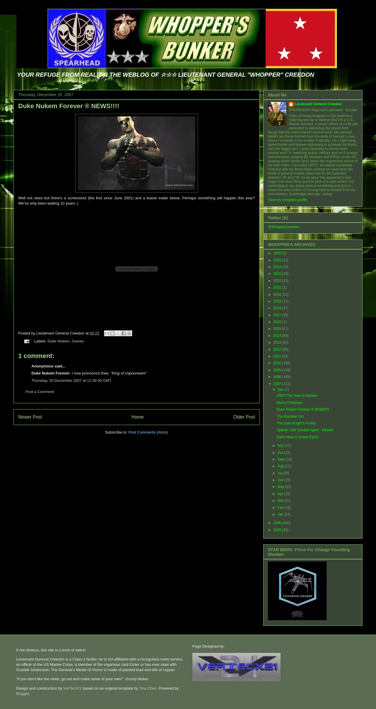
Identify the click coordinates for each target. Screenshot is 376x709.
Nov (281, 446)
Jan (281, 514)
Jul (280, 473)
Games (78, 341)
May (281, 487)
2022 (277, 281)
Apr (281, 494)
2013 (277, 342)
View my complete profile (287, 200)
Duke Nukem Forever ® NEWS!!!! (68, 106)
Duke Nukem (59, 341)
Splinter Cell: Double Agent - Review (305, 430)
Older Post (244, 416)
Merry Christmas (290, 403)
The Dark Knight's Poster (296, 423)
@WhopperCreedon (283, 227)
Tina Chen (148, 688)
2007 (277, 384)
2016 (277, 322)
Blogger (22, 693)
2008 (277, 377)
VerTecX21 (72, 688)
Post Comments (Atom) (148, 432)
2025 (277, 260)
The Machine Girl (290, 416)
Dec (281, 390)
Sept (282, 459)
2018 (277, 308)
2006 (277, 523)
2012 (277, 349)
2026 (277, 253)
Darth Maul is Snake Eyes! (297, 437)
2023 (277, 274)
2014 (277, 336)
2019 (277, 301)
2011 (277, 356)
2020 (277, 294)
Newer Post (30, 416)
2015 (277, 329)
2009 (277, 370)
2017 (277, 315)
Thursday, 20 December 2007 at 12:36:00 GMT (71, 380)
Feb (281, 508)
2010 (277, 363)
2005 (277, 530)
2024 (277, 267)
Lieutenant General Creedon (318, 104)
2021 (277, 287)
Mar (281, 501)
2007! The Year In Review (297, 396)
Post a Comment (40, 391)
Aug (281, 466)
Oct (281, 453)
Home (138, 416)
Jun (281, 480)
